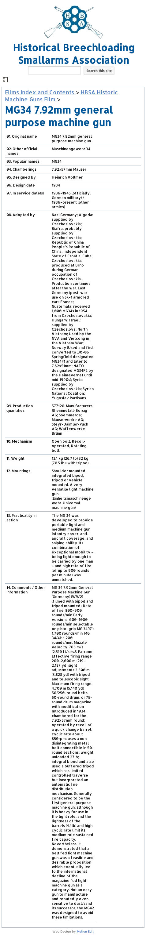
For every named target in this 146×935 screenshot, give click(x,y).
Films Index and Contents (40, 92)
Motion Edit (85, 931)
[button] (74, 80)
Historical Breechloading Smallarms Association (74, 53)
